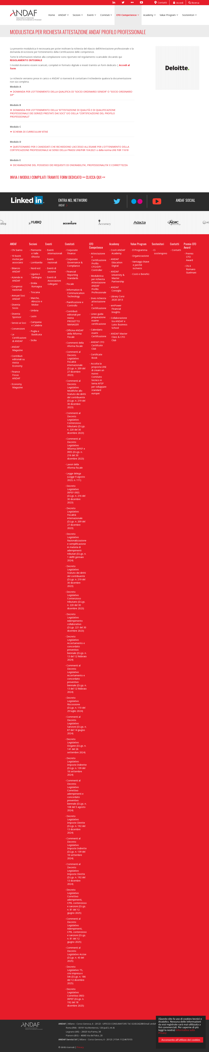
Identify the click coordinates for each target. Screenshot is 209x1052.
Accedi (177, 2)
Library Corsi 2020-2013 (117, 298)
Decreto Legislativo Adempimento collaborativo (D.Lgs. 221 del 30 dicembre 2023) (76, 622)
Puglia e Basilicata (36, 333)
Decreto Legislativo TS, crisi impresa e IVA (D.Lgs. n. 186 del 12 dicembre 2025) (76, 975)
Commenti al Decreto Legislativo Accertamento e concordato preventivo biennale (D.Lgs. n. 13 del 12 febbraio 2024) (77, 678)
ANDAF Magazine (17, 348)
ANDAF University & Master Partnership (118, 276)
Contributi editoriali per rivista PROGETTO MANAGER (74, 318)
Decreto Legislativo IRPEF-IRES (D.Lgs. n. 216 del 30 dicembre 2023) (76, 494)
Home (51, 15)
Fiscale (70, 284)
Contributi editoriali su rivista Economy (18, 360)
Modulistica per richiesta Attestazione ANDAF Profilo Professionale (98, 284)
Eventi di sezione (51, 270)
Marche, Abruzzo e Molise (36, 301)
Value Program (138, 244)
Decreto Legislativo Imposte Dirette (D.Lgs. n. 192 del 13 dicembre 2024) (76, 824)
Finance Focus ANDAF (16, 375)
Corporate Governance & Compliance (75, 262)
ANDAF (61, 205)
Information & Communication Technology (75, 293)
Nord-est (36, 268)
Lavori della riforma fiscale (75, 466)
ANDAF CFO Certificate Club (97, 345)
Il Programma (139, 250)
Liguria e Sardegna (36, 275)
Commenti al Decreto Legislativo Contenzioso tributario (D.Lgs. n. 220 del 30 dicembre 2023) (76, 422)
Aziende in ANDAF (17, 279)
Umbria (34, 310)
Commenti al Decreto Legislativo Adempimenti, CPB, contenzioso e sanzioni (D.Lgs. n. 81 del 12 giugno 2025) (77, 930)
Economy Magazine (17, 386)
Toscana (35, 292)
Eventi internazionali (54, 251)
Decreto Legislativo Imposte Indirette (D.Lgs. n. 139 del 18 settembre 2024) (77, 766)
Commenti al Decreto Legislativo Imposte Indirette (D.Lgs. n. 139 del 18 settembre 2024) (77, 848)
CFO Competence (96, 245)
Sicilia (34, 340)
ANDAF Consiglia (116, 289)
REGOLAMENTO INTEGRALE (26, 60)
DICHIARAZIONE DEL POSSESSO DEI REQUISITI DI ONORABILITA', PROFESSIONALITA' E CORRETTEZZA (70, 165)
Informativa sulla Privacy (176, 1031)
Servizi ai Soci (19, 322)
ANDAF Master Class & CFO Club (119, 337)
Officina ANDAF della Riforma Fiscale (75, 333)
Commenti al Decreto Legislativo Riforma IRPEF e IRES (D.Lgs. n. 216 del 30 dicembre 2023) (76, 448)
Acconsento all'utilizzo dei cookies (180, 1041)
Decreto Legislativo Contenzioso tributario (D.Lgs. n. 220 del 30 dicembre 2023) (76, 600)
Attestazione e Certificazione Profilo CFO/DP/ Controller (98, 262)
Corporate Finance (72, 251)
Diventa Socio (16, 306)
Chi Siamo (17, 250)
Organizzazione (140, 255)
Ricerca (193, 2)
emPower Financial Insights (116, 309)
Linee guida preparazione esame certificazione (98, 318)
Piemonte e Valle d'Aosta (36, 253)
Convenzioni (18, 328)
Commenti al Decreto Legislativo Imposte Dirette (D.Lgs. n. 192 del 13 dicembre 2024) (76, 873)
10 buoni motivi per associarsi (17, 259)
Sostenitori (158, 244)
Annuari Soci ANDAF (18, 297)
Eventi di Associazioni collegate (54, 281)
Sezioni (33, 244)
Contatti (160, 2)
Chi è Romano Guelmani (191, 269)
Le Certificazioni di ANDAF (19, 338)
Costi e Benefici (140, 274)
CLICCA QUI (93, 177)
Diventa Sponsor (16, 315)
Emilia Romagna (36, 285)
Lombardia (36, 262)
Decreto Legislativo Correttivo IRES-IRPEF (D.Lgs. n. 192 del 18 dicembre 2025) (76, 997)
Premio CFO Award (190, 245)
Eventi (48, 244)
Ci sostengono (160, 251)
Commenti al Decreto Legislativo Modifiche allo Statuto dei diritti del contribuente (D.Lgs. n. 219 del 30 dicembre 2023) (76, 394)
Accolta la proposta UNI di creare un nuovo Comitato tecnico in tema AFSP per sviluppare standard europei (99, 378)
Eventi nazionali (52, 261)
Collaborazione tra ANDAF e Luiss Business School (119, 322)
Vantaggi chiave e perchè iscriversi (140, 265)
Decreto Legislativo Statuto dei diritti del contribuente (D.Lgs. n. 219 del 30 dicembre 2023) (76, 576)
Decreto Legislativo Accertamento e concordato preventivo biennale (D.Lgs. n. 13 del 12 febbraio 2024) (77, 648)
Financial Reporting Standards (72, 275)
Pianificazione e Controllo (75, 304)
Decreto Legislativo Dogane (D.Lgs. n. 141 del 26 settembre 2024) (76, 746)
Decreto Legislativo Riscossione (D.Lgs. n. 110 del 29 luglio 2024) (76, 704)
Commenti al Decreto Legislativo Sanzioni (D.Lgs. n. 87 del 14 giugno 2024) (76, 725)
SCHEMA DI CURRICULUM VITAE (30, 131)
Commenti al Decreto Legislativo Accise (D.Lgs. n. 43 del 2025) (76, 954)
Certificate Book (96, 356)
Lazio (34, 316)
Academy (114, 244)
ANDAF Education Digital (116, 262)
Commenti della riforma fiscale (75, 344)
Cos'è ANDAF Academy (118, 251)
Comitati (69, 244)
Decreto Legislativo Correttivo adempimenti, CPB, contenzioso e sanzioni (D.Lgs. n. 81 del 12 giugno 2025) (77, 901)
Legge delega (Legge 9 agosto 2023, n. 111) (76, 477)
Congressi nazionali (17, 288)
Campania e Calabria (36, 323)
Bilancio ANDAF (16, 270)
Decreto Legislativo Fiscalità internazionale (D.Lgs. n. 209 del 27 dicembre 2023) (76, 518)
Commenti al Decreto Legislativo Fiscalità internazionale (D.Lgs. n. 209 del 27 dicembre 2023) (76, 363)
